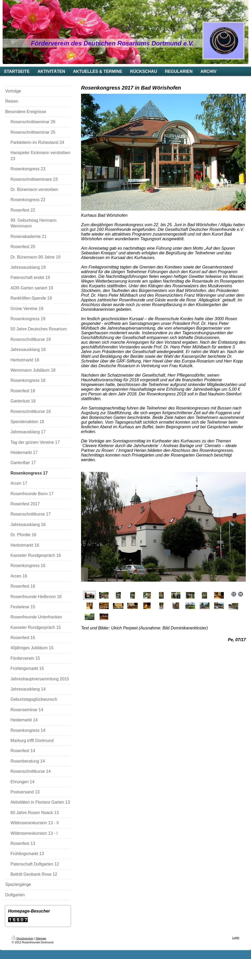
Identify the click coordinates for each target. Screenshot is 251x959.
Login (235, 937)
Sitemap (41, 938)
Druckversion (22, 938)
